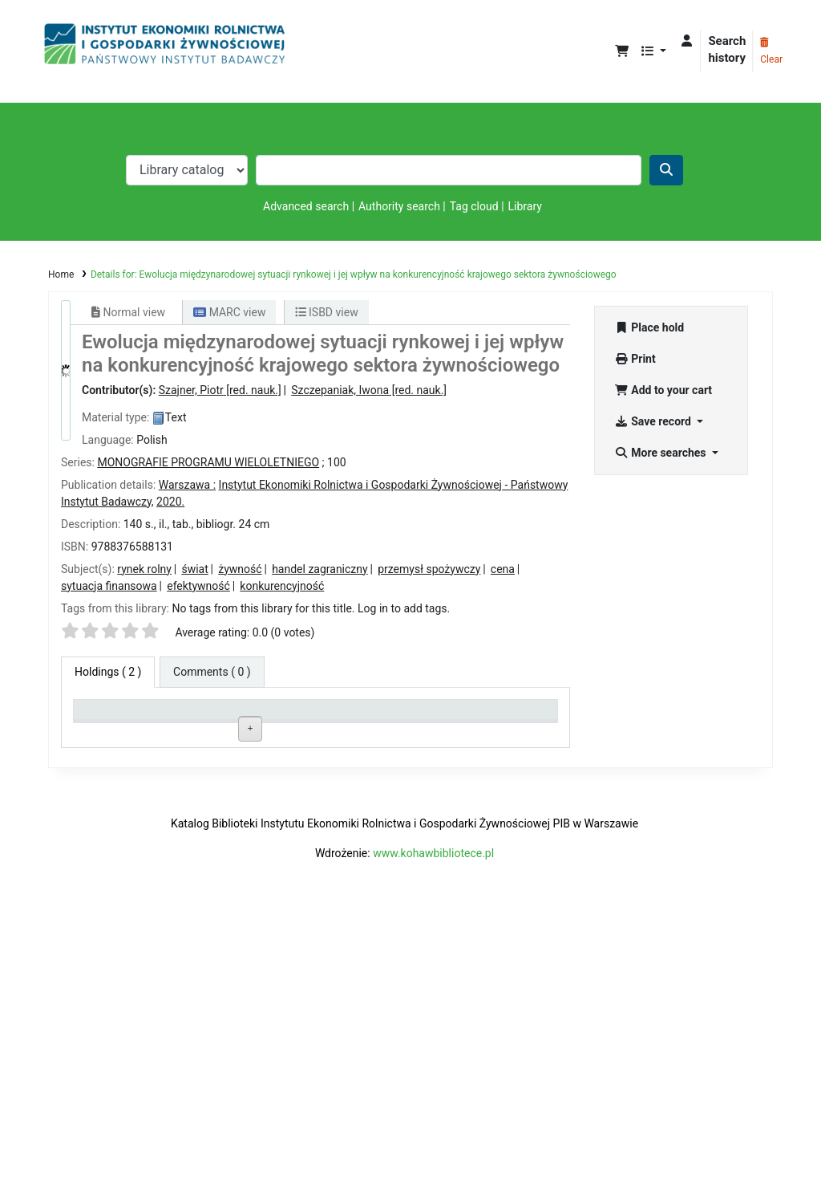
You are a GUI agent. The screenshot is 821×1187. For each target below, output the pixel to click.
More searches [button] (661, 452)
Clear (771, 51)
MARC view (229, 312)
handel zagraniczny (320, 569)
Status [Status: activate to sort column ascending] (389, 716)
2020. (170, 501)
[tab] (212, 672)
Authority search (399, 206)
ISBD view (326, 312)
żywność (239, 569)
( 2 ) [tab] (108, 671)
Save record (654, 421)
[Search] (666, 170)
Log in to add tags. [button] (404, 608)
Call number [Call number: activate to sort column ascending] (304, 716)
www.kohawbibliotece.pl (433, 1123)
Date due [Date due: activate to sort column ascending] (491, 716)
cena (503, 569)
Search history (727, 49)
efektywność (198, 585)
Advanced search (306, 206)
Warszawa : (187, 484)
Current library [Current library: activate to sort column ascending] (213, 716)
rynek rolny (144, 569)
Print (634, 358)
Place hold (649, 327)
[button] (622, 52)
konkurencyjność (282, 585)
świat (194, 569)
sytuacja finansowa (109, 585)
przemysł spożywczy (429, 569)
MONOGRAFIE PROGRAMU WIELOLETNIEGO (208, 462)
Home (61, 274)
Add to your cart (663, 390)
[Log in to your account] (687, 41)
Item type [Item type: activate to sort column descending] (104, 716)
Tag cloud (474, 206)
